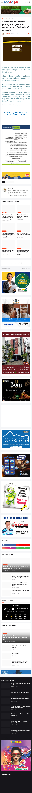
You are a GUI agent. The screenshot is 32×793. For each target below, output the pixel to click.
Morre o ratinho (15, 653)
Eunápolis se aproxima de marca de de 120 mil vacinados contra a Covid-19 (8, 252)
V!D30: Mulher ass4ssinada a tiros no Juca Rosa (20, 646)
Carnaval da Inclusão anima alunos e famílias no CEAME (20, 591)
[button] (2, 2)
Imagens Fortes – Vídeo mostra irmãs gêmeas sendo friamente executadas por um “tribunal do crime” (20, 730)
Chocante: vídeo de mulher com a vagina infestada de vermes (20, 684)
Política (12, 181)
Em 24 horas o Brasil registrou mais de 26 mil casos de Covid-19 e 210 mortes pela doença (7, 217)
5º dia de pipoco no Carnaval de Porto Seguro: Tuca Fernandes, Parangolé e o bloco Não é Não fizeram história (20, 576)
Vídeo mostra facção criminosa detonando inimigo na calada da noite (21, 707)
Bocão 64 (10, 188)
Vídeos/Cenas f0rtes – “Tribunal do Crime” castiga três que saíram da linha (20, 663)
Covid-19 (11, 18)
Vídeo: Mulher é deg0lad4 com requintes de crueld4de (20, 714)
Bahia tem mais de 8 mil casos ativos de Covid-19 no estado (23, 235)
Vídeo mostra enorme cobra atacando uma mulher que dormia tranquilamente (20, 691)
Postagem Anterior (6, 268)
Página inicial (5, 18)
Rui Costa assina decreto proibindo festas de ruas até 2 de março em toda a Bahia (8, 235)
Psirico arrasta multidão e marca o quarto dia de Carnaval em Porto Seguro (20, 584)
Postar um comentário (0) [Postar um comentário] (16, 263)
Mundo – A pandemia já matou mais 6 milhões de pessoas (22, 216)
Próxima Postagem (26, 268)
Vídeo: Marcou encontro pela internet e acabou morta (20, 699)
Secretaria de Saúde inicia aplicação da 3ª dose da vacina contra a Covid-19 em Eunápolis (23, 252)
